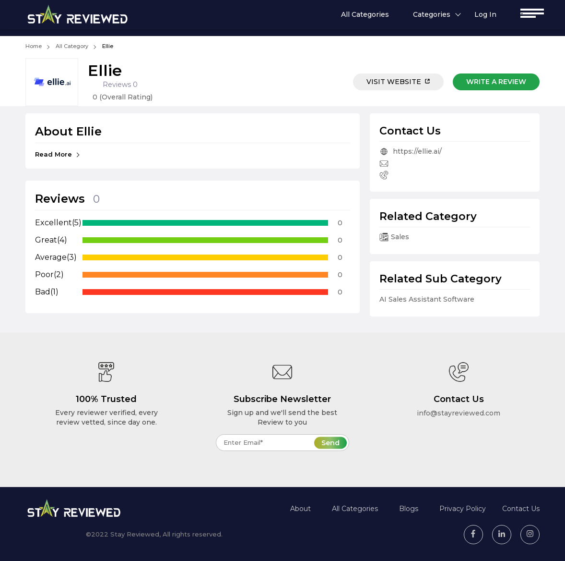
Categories (431, 14)
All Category (72, 46)
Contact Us (521, 508)
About (300, 508)
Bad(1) (47, 291)
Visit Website (398, 81)
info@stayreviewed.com (458, 413)
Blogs (408, 508)
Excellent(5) (58, 222)
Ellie (107, 46)
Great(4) (51, 239)
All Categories (365, 14)
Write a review (496, 81)
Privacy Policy (462, 508)
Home (33, 46)
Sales (394, 236)
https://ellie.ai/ (410, 151)
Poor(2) (49, 274)
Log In (485, 14)
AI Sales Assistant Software (426, 299)
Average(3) (56, 257)
